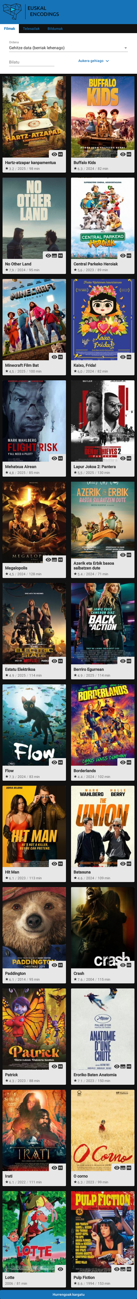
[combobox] (68, 48)
